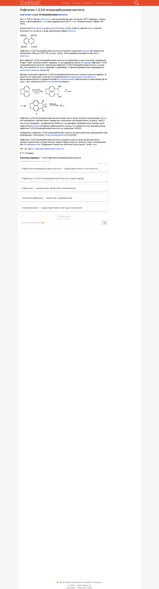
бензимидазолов (32, 144)
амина (42, 67)
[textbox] (60, 222)
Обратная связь (85, 588)
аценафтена (88, 77)
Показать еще (63, 216)
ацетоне (39, 28)
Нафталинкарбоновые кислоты (49, 149)
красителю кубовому (30, 70)
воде (89, 28)
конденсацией (76, 77)
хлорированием (67, 79)
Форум (66, 3)
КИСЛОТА (62, 15)
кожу (94, 144)
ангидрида (86, 62)
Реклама (71, 588)
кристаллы (45, 19)
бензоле (72, 31)
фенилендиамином (56, 135)
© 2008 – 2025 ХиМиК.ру (79, 585)
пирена (103, 118)
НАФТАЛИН (25, 15)
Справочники (104, 3)
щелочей (53, 28)
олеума (85, 51)
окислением (52, 81)
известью (24, 56)
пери (36, 126)
